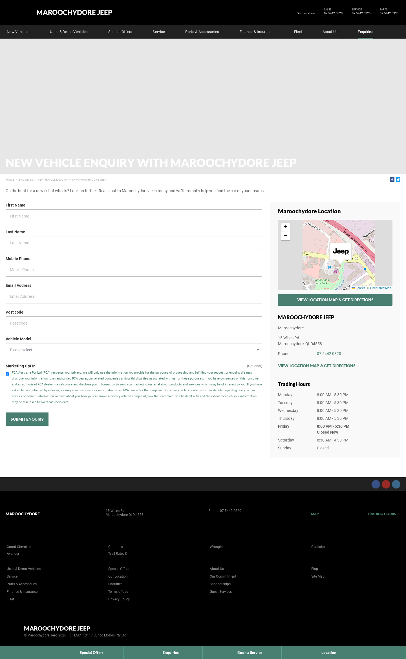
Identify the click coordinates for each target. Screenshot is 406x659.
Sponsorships (220, 584)
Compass (115, 547)
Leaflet (358, 288)
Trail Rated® (117, 554)
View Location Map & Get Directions (335, 299)
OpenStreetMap (380, 288)
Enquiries (365, 32)
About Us (330, 32)
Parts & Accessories (202, 32)
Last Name (15, 232)
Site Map (318, 576)
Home (10, 179)
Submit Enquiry (27, 419)
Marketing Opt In (21, 366)
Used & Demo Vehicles (69, 32)
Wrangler (217, 547)
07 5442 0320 (332, 13)
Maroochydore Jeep (74, 12)
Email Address (18, 285)
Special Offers (120, 32)
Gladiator (318, 547)
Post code (14, 312)
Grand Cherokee (19, 547)
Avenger (13, 554)
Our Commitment (223, 576)
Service (159, 32)
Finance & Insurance (257, 32)
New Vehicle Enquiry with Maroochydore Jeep (71, 179)
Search (396, 31)
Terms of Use (118, 592)
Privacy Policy (119, 599)
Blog (314, 569)
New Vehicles (18, 32)
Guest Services (221, 592)
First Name (15, 205)
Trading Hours (382, 514)
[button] (340, 254)
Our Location (306, 13)
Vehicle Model (18, 339)
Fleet (298, 32)
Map (315, 514)
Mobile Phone (18, 258)
